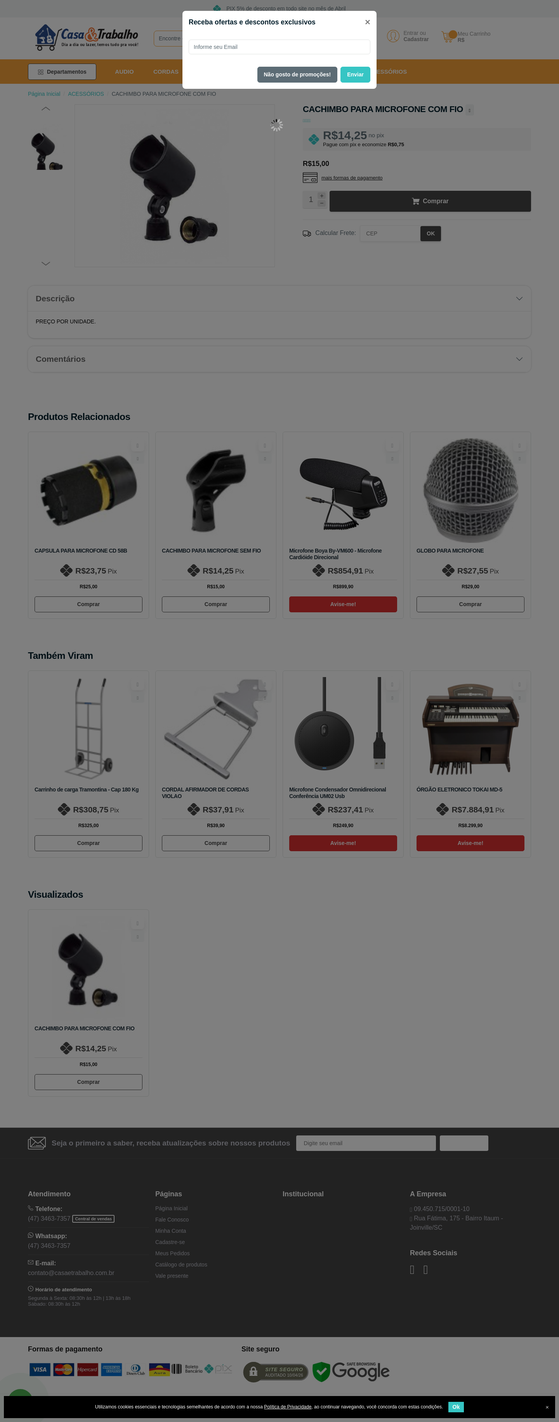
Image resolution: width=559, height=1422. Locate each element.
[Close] (368, 22)
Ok (456, 1407)
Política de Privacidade (287, 1407)
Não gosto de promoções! (297, 74)
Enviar (355, 74)
